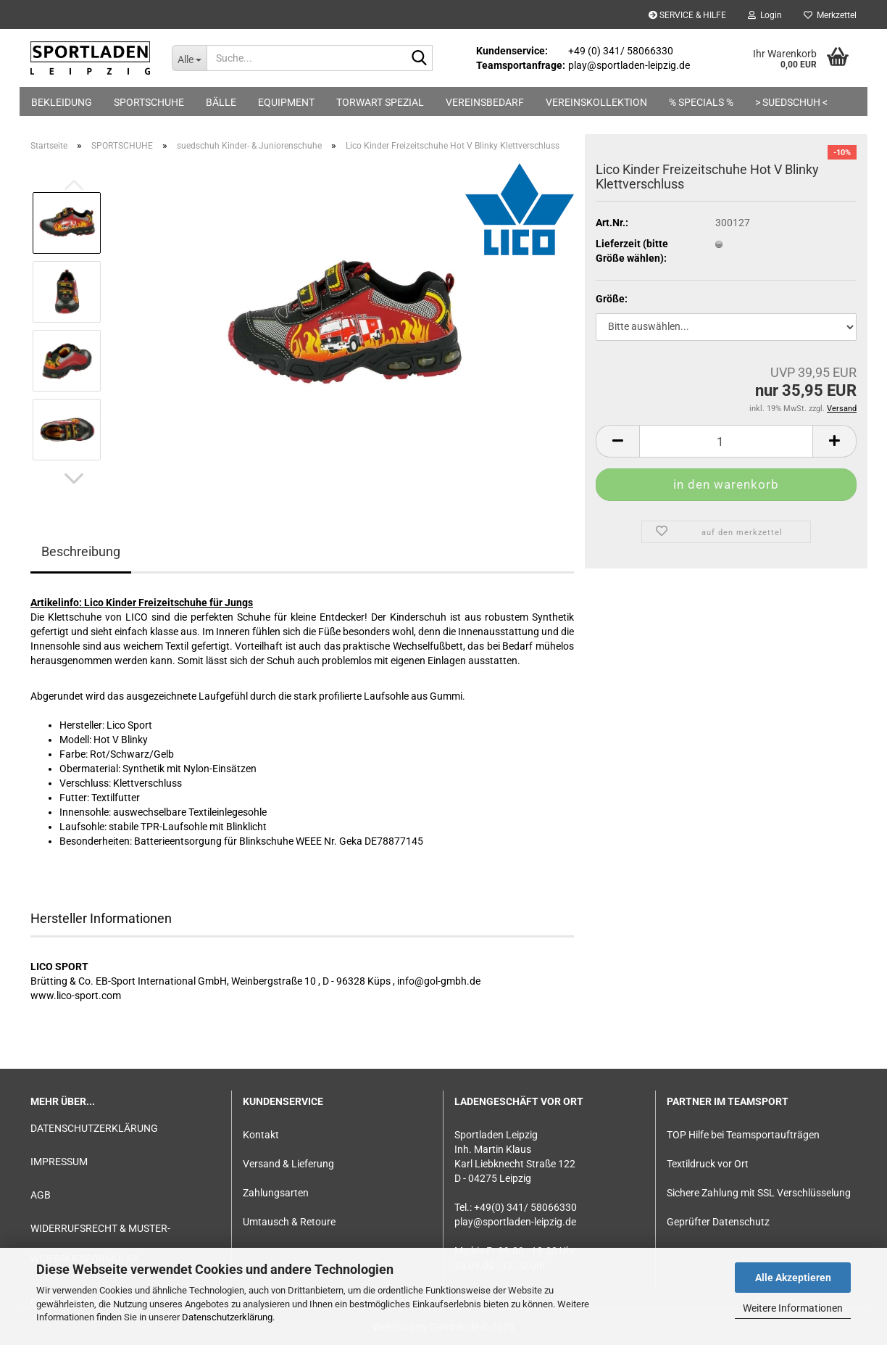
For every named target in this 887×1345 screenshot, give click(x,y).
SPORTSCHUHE (149, 102)
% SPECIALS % (701, 102)
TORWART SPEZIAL (380, 102)
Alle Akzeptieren (793, 1277)
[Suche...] (189, 58)
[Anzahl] (726, 441)
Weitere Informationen (793, 1308)
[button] (74, 478)
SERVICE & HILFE (687, 15)
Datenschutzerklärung (227, 1317)
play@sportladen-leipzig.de (515, 1222)
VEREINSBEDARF (485, 102)
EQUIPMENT (286, 102)
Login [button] (765, 15)
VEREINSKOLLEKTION (596, 102)
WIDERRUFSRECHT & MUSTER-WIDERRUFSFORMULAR (100, 1243)
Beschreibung (80, 551)
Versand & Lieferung (288, 1164)
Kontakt (261, 1135)
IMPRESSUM (59, 1161)
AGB (40, 1195)
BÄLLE (221, 102)
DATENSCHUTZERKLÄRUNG (94, 1128)
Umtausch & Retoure (289, 1222)
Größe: (612, 299)
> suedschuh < (791, 102)
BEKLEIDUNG (61, 102)
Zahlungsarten (276, 1193)
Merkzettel (830, 15)
